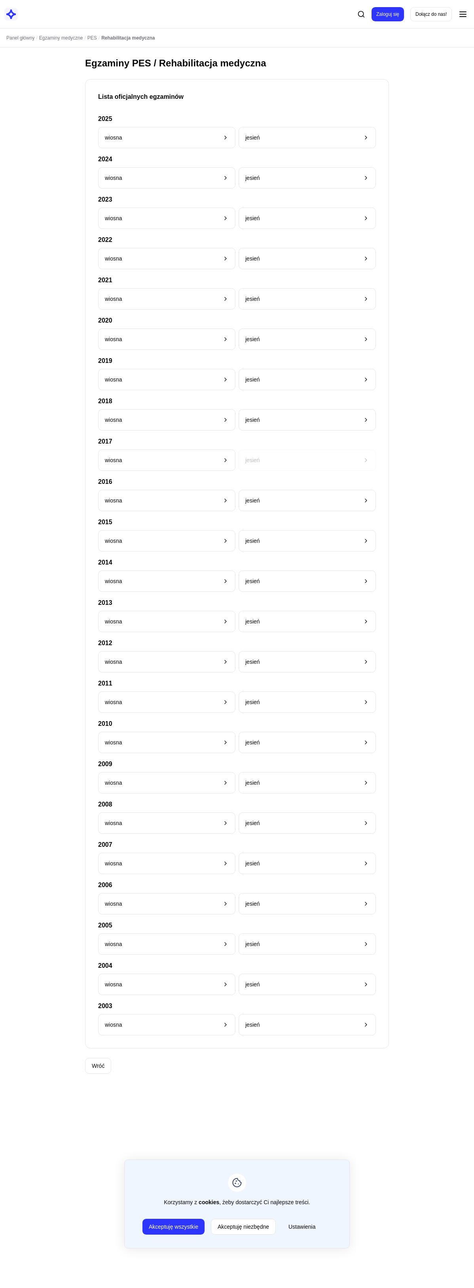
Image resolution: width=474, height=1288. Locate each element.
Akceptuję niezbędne (243, 1227)
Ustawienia (301, 1227)
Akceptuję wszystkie (173, 1227)
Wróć (98, 1066)
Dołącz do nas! (431, 14)
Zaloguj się (387, 14)
